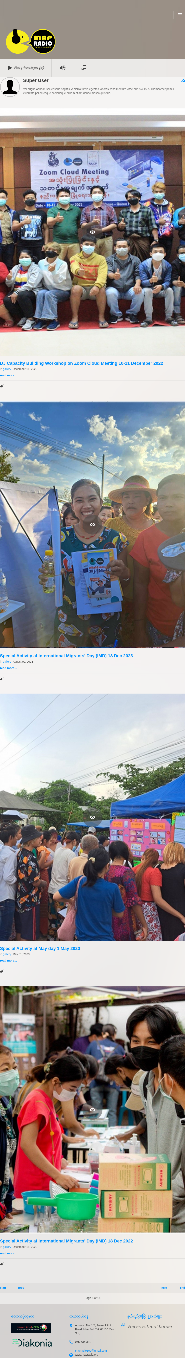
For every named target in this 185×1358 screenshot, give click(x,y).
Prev (21, 1287)
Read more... (8, 375)
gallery (7, 369)
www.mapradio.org (86, 1354)
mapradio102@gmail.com (91, 1350)
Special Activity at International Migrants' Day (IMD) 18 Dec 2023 (66, 655)
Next (164, 1287)
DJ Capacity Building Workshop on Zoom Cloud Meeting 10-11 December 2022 (81, 363)
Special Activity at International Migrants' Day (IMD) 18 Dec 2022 (66, 1240)
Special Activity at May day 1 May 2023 (40, 948)
